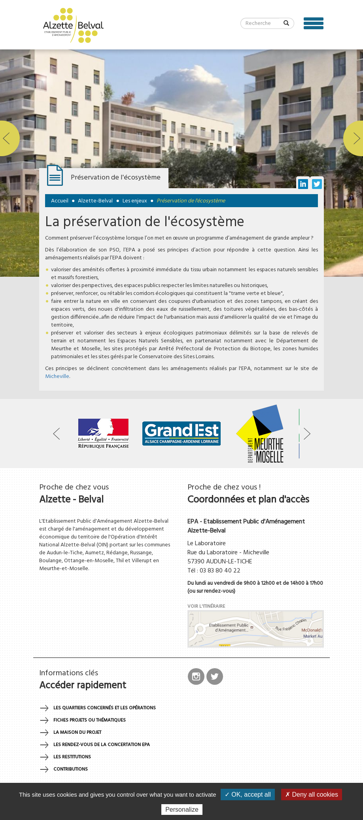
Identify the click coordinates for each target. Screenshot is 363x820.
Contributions (70, 769)
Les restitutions (72, 757)
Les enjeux (135, 201)
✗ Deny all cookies (311, 794)
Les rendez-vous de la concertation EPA (101, 745)
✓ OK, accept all (248, 794)
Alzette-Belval (95, 201)
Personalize (182, 809)
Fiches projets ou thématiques (89, 720)
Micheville (57, 376)
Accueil (59, 201)
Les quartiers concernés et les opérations (104, 708)
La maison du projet (77, 733)
